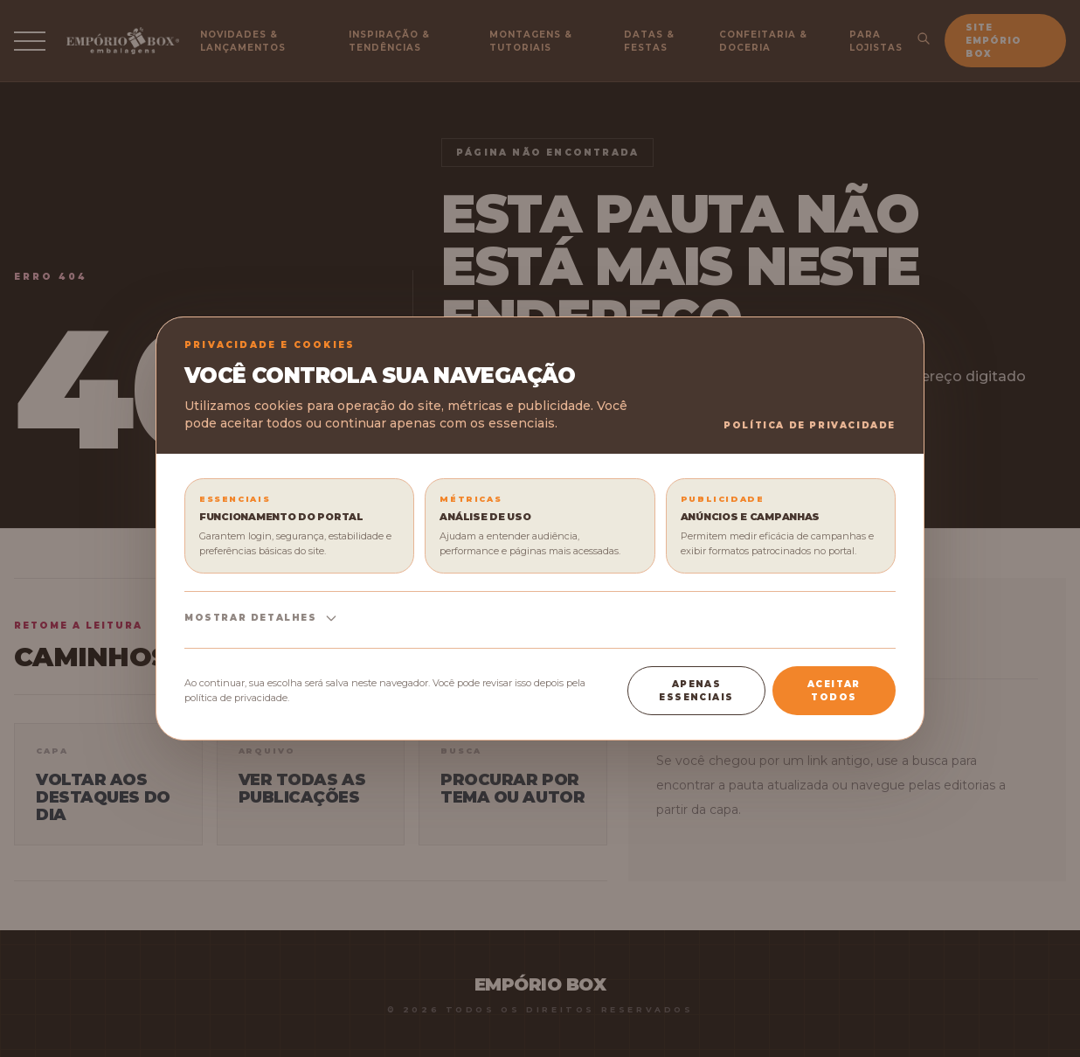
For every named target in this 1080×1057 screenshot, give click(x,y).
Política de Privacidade (809, 425)
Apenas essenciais (696, 690)
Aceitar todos (834, 690)
